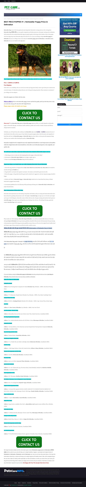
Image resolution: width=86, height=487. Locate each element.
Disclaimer (29, 482)
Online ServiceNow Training (54, 482)
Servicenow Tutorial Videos (65, 482)
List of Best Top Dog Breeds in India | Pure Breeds (70, 99)
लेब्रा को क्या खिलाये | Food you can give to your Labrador (70, 78)
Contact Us (13, 1)
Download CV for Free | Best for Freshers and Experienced (69, 55)
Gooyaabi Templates (27, 485)
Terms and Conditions (43, 482)
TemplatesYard (14, 485)
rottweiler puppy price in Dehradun (13, 18)
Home (5, 1)
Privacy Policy (35, 482)
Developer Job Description (77, 482)
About (9, 1)
